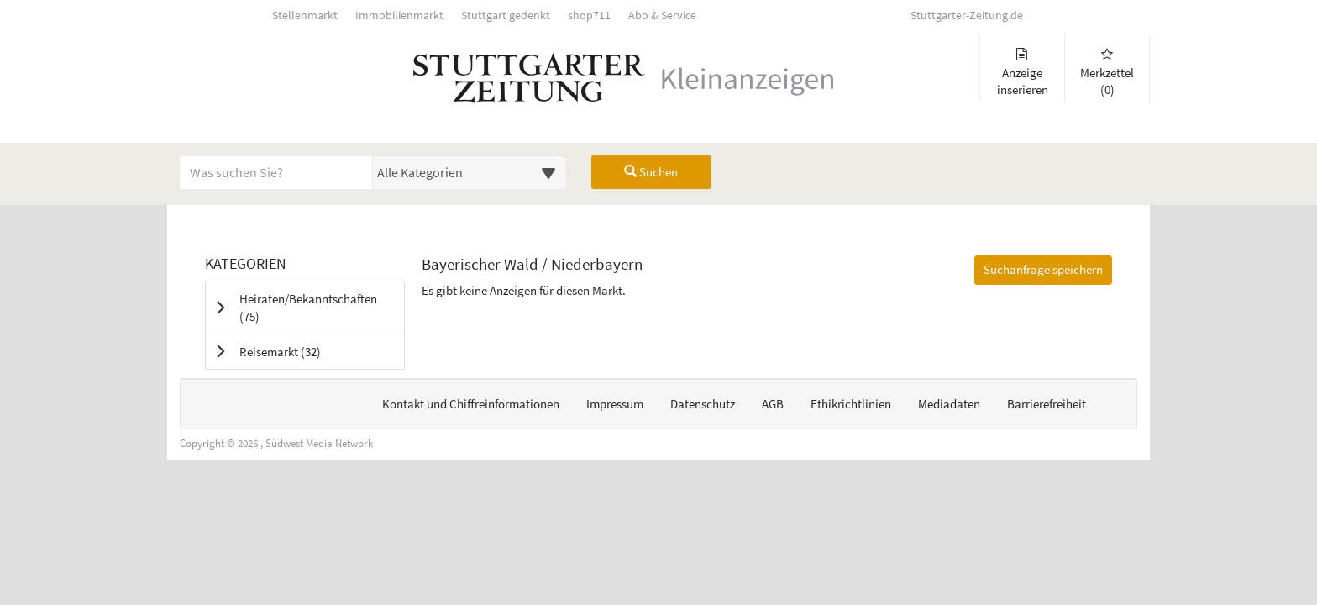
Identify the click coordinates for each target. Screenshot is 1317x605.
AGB (773, 404)
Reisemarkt (301, 351)
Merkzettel (1107, 72)
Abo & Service (662, 15)
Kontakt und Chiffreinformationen (470, 404)
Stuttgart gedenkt (505, 15)
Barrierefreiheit (1046, 404)
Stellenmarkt (305, 15)
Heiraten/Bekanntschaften (308, 307)
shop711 (589, 15)
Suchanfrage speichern (1043, 269)
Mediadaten (949, 404)
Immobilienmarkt (399, 15)
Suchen (651, 172)
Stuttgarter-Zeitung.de (966, 15)
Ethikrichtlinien (851, 404)
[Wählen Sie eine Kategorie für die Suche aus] (469, 172)
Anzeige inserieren (1022, 72)
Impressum (614, 404)
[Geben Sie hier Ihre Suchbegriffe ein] (276, 172)
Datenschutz (702, 404)
